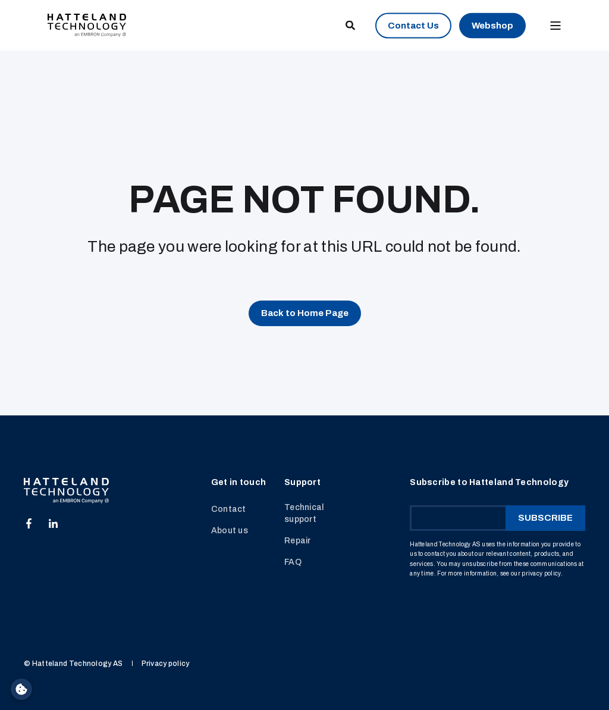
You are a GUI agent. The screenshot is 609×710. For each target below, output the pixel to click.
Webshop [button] (492, 25)
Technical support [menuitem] (304, 513)
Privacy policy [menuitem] (166, 663)
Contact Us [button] (413, 25)
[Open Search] (351, 25)
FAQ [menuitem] (293, 562)
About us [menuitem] (229, 530)
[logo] (66, 490)
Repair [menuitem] (297, 540)
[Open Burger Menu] (555, 25)
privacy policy (541, 573)
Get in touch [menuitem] (238, 482)
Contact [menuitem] (228, 509)
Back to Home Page (305, 313)
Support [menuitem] (302, 482)
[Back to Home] (87, 25)
